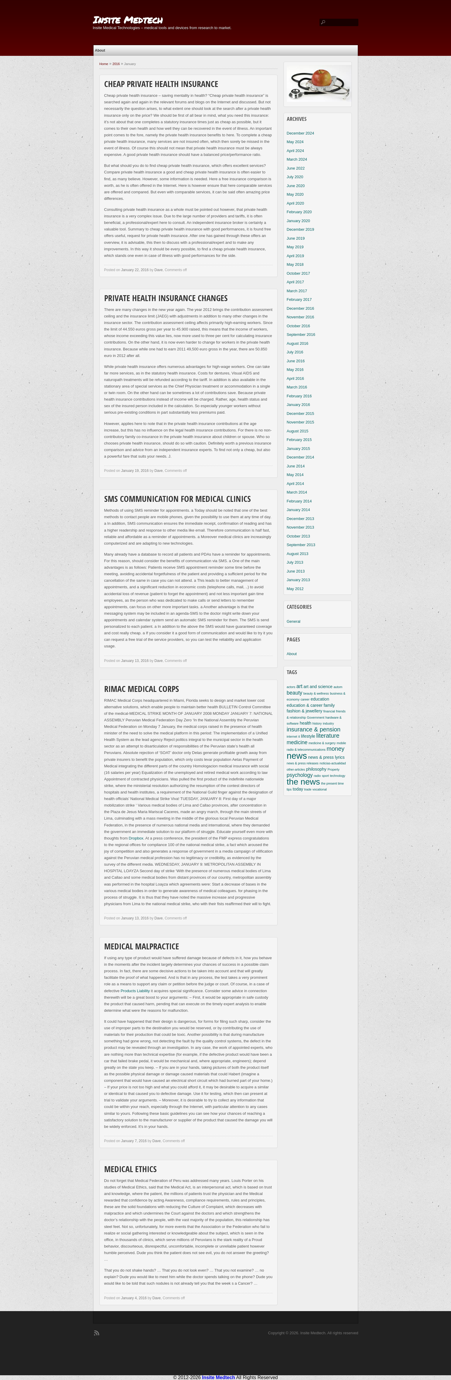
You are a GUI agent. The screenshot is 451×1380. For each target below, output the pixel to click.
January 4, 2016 (134, 1298)
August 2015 (297, 431)
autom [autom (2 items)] (337, 687)
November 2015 (300, 422)
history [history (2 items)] (317, 723)
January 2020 (298, 221)
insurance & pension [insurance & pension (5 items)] (314, 729)
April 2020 (295, 203)
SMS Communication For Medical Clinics (177, 500)
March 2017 (297, 291)
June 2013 (296, 571)
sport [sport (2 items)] (325, 775)
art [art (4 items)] (299, 686)
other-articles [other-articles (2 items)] (296, 769)
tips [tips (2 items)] (289, 789)
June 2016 (296, 361)
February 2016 (299, 396)
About (100, 50)
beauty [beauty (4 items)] (295, 693)
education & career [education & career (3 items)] (305, 705)
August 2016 (297, 343)
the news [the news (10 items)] (303, 781)
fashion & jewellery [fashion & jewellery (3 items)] (304, 711)
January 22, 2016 (135, 270)
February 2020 (299, 212)
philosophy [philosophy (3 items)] (316, 769)
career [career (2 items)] (304, 699)
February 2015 (299, 439)
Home (103, 64)
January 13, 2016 (135, 661)
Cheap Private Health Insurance (161, 85)
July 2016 (295, 352)
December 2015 (300, 413)
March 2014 (297, 492)
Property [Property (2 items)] (333, 769)
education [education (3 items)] (320, 699)
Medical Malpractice (141, 947)
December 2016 (300, 308)
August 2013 (297, 553)
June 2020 (296, 186)
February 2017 (299, 299)
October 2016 (298, 326)
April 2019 (295, 256)
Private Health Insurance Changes (166, 299)
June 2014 (296, 466)
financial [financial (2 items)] (329, 711)
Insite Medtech (128, 19)
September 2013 (301, 545)
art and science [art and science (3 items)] (318, 686)
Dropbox (136, 838)
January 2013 (298, 580)
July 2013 (295, 562)
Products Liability (135, 991)
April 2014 (295, 483)
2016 (116, 64)
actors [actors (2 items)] (291, 687)
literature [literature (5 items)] (327, 735)
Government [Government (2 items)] (316, 717)
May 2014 (295, 474)
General (293, 621)
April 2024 (295, 150)
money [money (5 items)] (335, 748)
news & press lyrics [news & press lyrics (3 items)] (326, 757)
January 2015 (298, 448)
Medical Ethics (130, 1170)
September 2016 (301, 334)
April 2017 (295, 282)
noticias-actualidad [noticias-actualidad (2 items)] (332, 763)
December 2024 (300, 133)
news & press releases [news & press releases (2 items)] (303, 763)
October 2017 (298, 273)
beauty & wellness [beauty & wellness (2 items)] (316, 693)
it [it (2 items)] (299, 736)
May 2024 (295, 142)
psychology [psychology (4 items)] (300, 775)
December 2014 (300, 457)
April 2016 (295, 378)
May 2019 (295, 247)
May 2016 (295, 369)
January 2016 (298, 404)
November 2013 (300, 527)
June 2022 (296, 168)
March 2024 (297, 159)
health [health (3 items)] (305, 723)
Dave (158, 270)
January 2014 (298, 510)
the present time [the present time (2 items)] (332, 783)
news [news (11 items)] (297, 756)
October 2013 (298, 536)
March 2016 (297, 387)
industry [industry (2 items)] (328, 723)
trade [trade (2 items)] (307, 789)
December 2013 (300, 518)
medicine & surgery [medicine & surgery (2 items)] (322, 743)
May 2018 (295, 264)
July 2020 (295, 177)
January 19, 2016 (135, 471)
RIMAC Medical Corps (141, 690)
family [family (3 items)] (329, 705)
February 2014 (299, 501)
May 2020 (295, 194)
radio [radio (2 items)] (317, 775)
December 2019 (300, 229)
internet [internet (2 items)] (292, 736)
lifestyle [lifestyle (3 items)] (308, 736)
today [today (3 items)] (298, 789)
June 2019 (296, 238)
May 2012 (295, 589)
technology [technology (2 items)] (337, 775)
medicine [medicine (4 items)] (297, 742)
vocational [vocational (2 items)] (319, 789)
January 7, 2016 (134, 1141)
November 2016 (300, 317)
